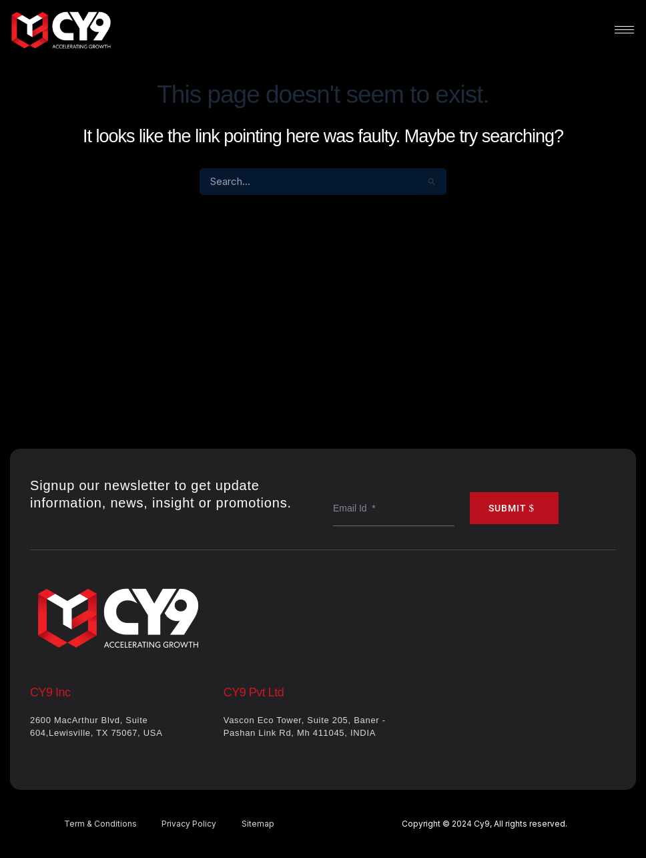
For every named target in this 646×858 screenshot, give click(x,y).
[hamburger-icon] (624, 30)
